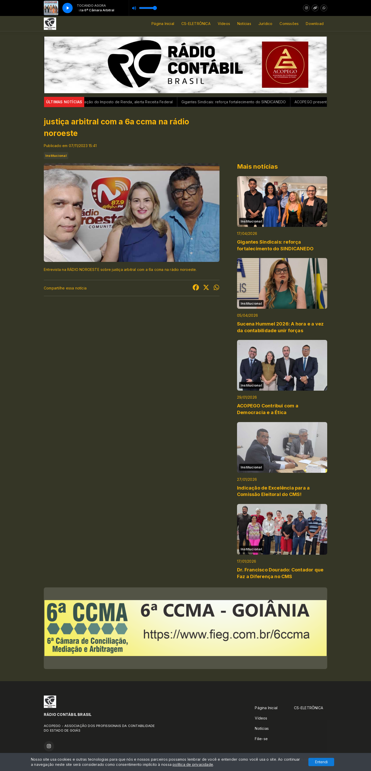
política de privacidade (193, 764)
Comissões (289, 23)
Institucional (56, 155)
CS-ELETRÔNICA (195, 23)
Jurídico (265, 23)
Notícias (244, 23)
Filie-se (261, 738)
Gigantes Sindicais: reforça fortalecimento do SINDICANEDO (240, 102)
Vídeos (224, 23)
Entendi (321, 762)
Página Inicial (162, 23)
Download (315, 23)
